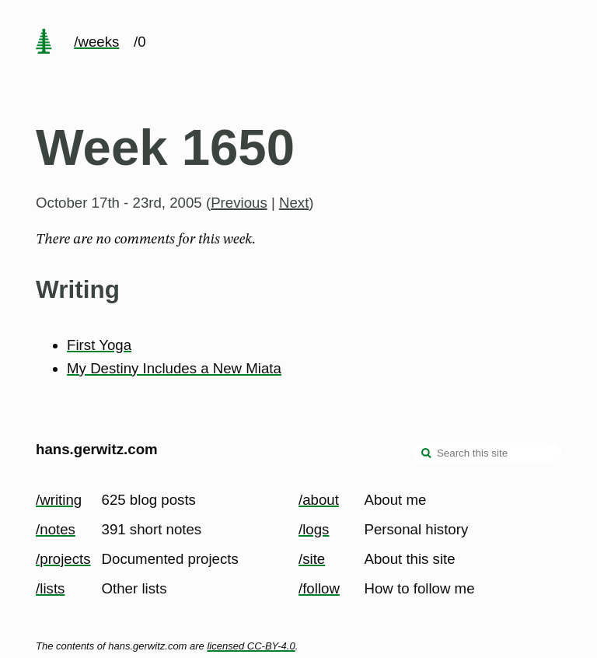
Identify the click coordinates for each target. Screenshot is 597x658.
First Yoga (99, 345)
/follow (319, 588)
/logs (313, 529)
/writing (59, 500)
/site (311, 559)
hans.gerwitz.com (97, 449)
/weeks (96, 41)
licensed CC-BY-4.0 (251, 646)
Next (294, 202)
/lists (50, 588)
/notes (55, 529)
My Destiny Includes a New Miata (174, 368)
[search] (427, 454)
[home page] (43, 43)
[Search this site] (487, 453)
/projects (63, 559)
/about (318, 500)
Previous (239, 202)
